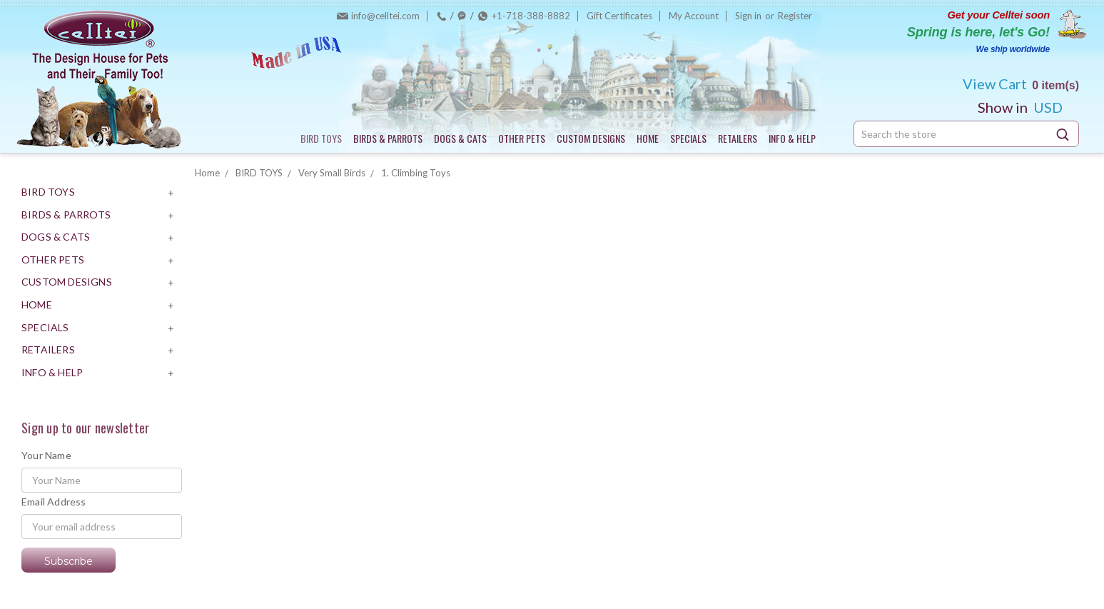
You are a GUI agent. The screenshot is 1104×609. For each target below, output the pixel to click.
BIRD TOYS (321, 138)
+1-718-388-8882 (531, 16)
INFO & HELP (792, 138)
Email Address (53, 501)
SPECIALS (688, 138)
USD (1025, 107)
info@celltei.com (385, 16)
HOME (648, 138)
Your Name (46, 455)
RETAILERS (737, 138)
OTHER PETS (521, 138)
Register (795, 16)
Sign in (748, 16)
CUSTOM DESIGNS (591, 138)
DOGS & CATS (460, 138)
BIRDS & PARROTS (387, 138)
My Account (694, 16)
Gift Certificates (619, 16)
